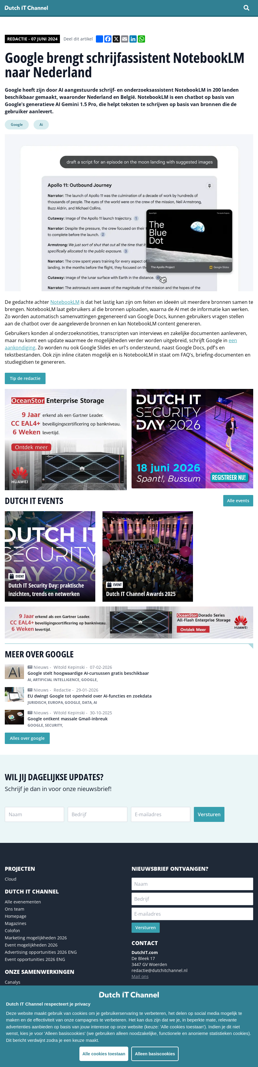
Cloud (10, 879)
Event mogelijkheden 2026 (31, 945)
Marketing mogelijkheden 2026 (36, 938)
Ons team (14, 909)
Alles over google (27, 738)
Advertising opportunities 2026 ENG (41, 952)
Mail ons (140, 976)
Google (17, 124)
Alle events (238, 500)
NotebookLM (64, 302)
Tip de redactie (25, 378)
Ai (41, 124)
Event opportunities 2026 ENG (35, 959)
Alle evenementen (23, 902)
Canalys (12, 982)
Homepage (15, 916)
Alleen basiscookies (155, 1053)
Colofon (12, 930)
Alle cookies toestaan (103, 1053)
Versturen (209, 814)
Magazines (15, 923)
